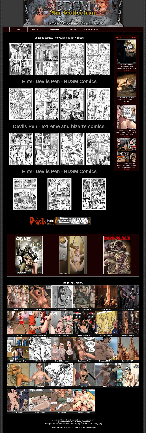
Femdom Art (37, 29)
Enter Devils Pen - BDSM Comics (59, 81)
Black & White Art (91, 29)
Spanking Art (55, 29)
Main (18, 29)
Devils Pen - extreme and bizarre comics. (59, 126)
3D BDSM (73, 29)
